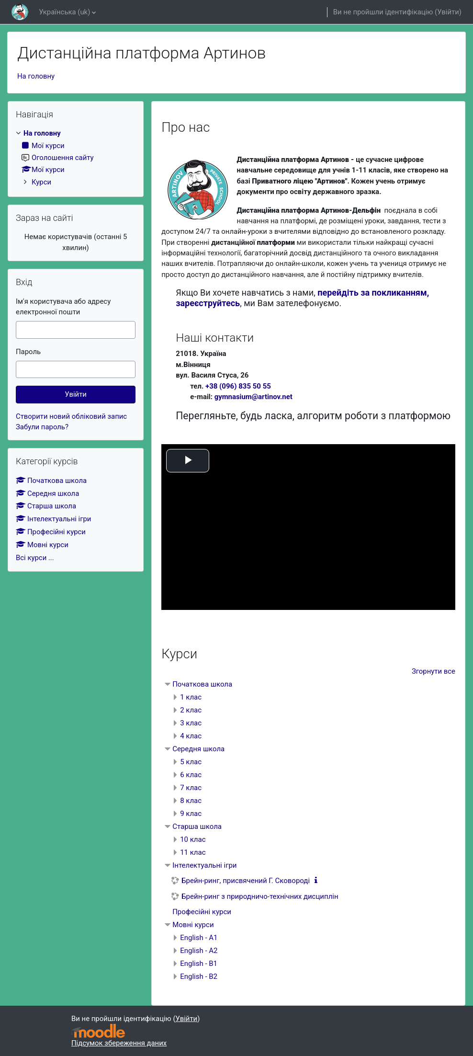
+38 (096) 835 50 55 (238, 386)
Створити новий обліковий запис (71, 416)
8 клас (191, 800)
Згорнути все (433, 671)
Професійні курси (201, 911)
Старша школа (197, 826)
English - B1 (198, 963)
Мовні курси (193, 924)
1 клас (191, 697)
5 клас (191, 762)
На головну (36, 76)
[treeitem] (75, 157)
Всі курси (31, 557)
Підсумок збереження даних (119, 1043)
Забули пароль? (42, 427)
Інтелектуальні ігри (204, 865)
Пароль (28, 351)
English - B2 (198, 976)
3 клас (191, 723)
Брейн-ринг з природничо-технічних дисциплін (259, 896)
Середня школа (198, 749)
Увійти (448, 12)
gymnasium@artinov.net (253, 396)
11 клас (192, 852)
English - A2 (198, 950)
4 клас (191, 736)
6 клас (191, 774)
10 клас (192, 839)
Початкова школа (202, 684)
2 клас (191, 710)
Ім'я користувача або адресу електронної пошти (63, 306)
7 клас (191, 787)
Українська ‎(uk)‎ (64, 12)
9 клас (191, 813)
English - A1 (198, 937)
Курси (41, 182)
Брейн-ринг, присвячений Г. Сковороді (245, 880)
